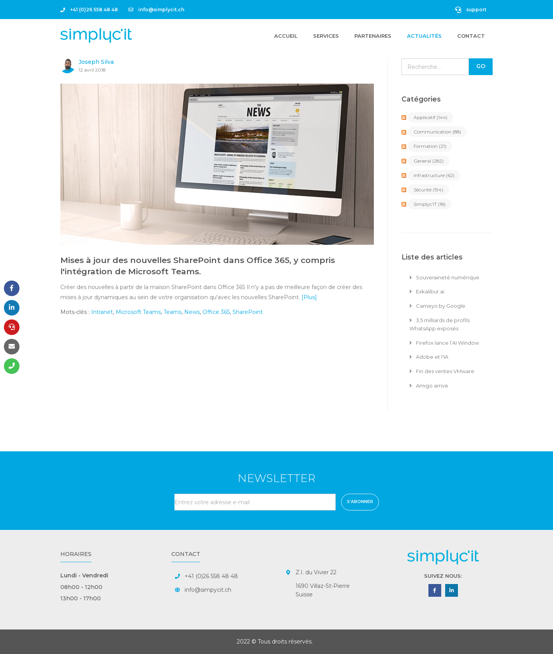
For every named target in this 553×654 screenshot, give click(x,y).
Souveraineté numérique (444, 277)
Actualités (424, 36)
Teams (172, 312)
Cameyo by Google (437, 306)
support (470, 9)
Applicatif (430, 117)
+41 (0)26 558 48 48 (89, 9)
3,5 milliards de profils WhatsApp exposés (439, 324)
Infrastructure (434, 175)
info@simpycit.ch (208, 589)
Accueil (286, 35)
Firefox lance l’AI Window (444, 343)
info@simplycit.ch (156, 9)
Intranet (102, 312)
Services (326, 36)
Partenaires (372, 36)
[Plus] (309, 297)
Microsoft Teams (138, 312)
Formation (430, 146)
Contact (471, 36)
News (192, 312)
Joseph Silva (96, 61)
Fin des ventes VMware (441, 371)
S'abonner (360, 501)
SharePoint (247, 312)
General (429, 161)
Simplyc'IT (430, 204)
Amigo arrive (428, 385)
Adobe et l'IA (428, 357)
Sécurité (428, 190)
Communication (437, 132)
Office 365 (216, 312)
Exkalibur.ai (426, 291)
